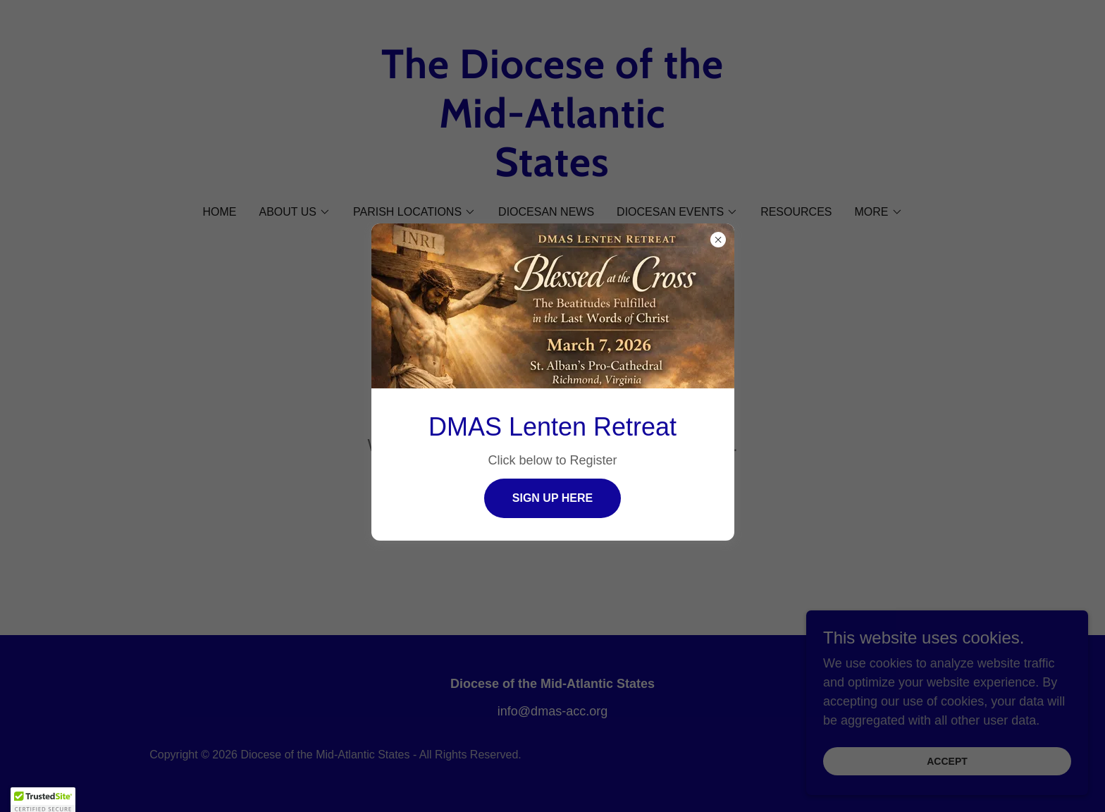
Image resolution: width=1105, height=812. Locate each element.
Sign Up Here (552, 498)
